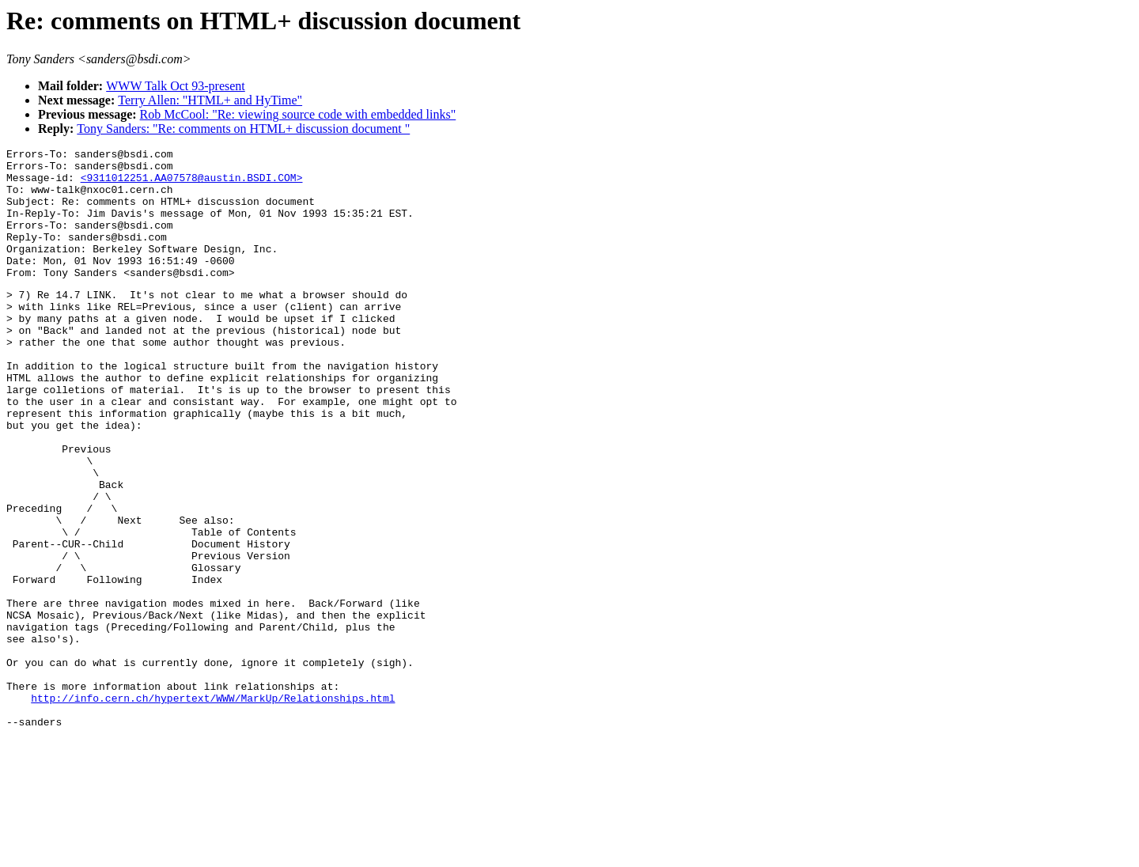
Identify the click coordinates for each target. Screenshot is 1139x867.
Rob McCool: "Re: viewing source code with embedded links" (298, 114)
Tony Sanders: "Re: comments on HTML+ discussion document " (243, 128)
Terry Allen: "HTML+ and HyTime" (210, 100)
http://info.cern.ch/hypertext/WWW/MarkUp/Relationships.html (213, 807)
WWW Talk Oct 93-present (175, 86)
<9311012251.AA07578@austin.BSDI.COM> (192, 184)
